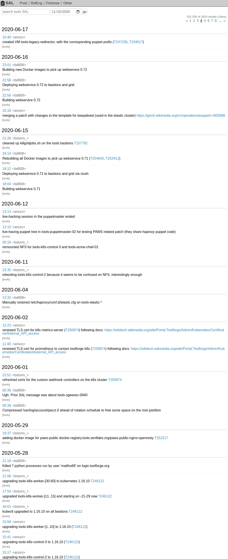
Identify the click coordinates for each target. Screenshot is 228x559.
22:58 (6, 80)
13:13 (6, 211)
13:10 (6, 227)
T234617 (136, 42)
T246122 (97, 481)
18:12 (6, 169)
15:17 (6, 552)
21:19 (6, 461)
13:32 (6, 297)
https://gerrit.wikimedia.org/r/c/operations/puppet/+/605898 (180, 115)
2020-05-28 (15, 453)
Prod (23, 3)
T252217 (161, 438)
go (85, 12)
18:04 (6, 184)
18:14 (6, 153)
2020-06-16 (15, 57)
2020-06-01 (15, 367)
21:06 (6, 476)
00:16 (6, 242)
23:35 (6, 270)
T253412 (112, 158)
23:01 (6, 65)
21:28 (6, 138)
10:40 (6, 37)
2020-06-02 (15, 317)
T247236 (120, 42)
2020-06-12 (15, 203)
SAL (7, 3)
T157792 (80, 143)
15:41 (6, 537)
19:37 (6, 433)
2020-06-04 (15, 290)
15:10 (6, 110)
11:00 (6, 344)
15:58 (6, 522)
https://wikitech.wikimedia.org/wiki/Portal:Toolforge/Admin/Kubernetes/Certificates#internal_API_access (113, 331)
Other (67, 3)
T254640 (97, 158)
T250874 (72, 330)
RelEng (36, 3)
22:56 (6, 95)
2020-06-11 (15, 262)
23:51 (6, 375)
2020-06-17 (15, 29)
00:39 (6, 390)
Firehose (52, 3)
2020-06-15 (15, 130)
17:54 (6, 491)
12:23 (6, 325)
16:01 (6, 506)
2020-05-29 (15, 425)
